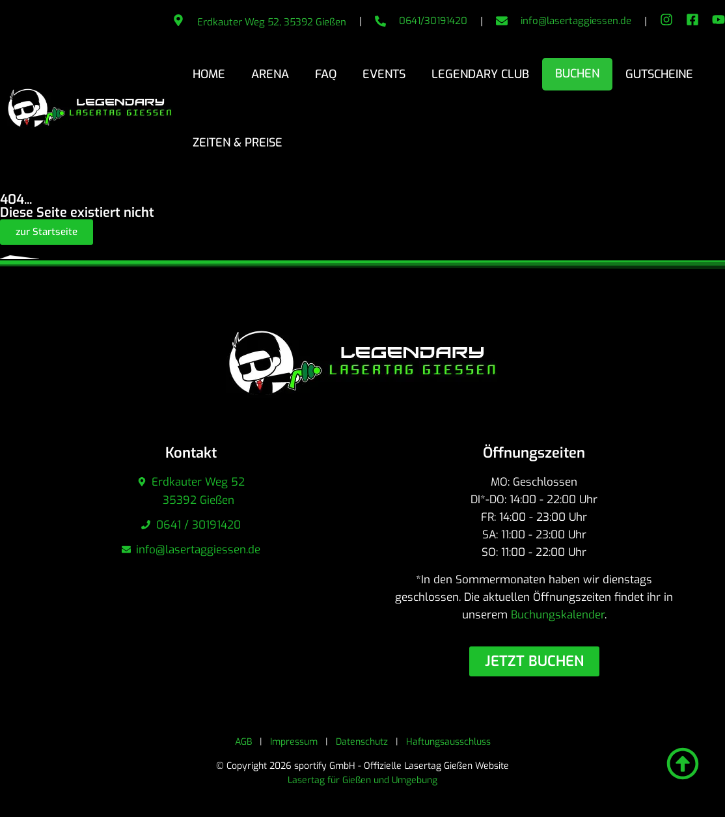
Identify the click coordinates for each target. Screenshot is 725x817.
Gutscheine (659, 74)
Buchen (577, 73)
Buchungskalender (558, 614)
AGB (243, 742)
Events (383, 74)
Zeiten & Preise (237, 142)
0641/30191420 (433, 20)
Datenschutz (362, 742)
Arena (270, 74)
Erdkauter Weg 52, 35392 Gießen (271, 22)
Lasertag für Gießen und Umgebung (362, 780)
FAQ (325, 74)
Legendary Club (480, 74)
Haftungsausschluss (448, 742)
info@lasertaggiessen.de (576, 20)
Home (209, 74)
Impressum (294, 742)
